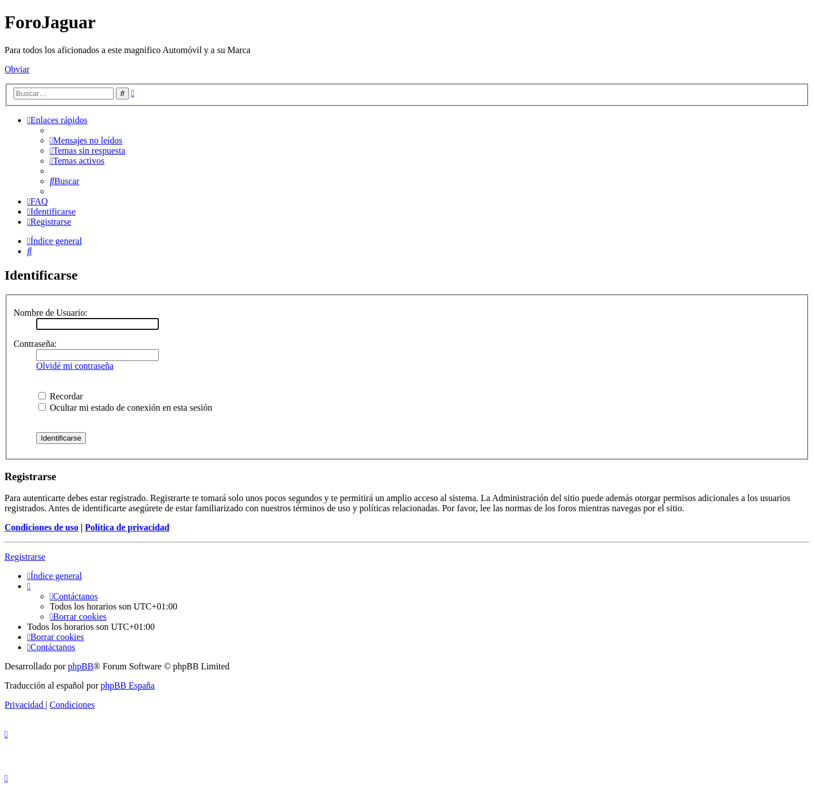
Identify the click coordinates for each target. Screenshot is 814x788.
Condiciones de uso (42, 527)
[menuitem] (86, 140)
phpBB (80, 666)
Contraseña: (35, 344)
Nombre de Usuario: (51, 312)
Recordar (60, 396)
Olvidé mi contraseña (75, 366)
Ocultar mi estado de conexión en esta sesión (125, 407)
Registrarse (25, 556)
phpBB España (128, 685)
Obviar (17, 69)
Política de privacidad (127, 527)
